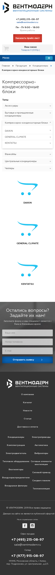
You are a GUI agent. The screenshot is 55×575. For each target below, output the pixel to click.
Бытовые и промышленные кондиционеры (19, 114)
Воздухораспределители (16, 478)
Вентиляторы (16, 470)
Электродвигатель (16, 453)
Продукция (21, 66)
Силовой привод (41, 472)
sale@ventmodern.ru (27, 22)
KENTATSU (11, 143)
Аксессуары (11, 106)
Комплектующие (16, 445)
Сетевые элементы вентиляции (41, 462)
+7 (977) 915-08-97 (27, 556)
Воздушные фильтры (16, 486)
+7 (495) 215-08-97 (27, 19)
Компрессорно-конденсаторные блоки (26, 123)
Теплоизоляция (41, 489)
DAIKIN (9, 131)
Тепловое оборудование (15, 461)
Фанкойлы (10, 154)
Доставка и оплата (27, 427)
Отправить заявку (23, 360)
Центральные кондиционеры (21, 161)
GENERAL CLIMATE (15, 137)
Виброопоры (41, 453)
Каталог (27, 403)
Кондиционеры (40, 66)
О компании (27, 394)
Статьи (27, 419)
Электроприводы (41, 437)
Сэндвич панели (41, 481)
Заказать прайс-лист (27, 38)
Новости (27, 411)
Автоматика (41, 445)
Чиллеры (9, 168)
